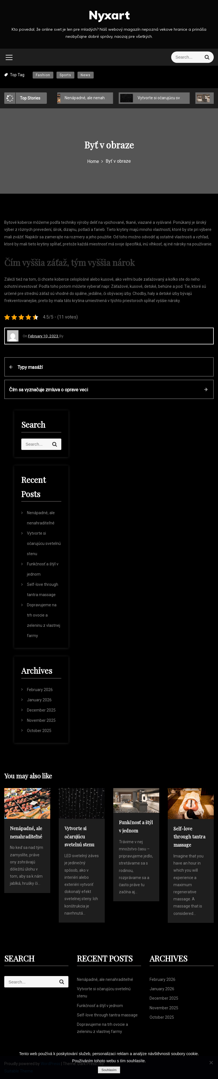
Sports (65, 75)
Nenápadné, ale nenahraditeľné (92, 98)
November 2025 (41, 720)
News (86, 75)
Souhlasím (108, 1070)
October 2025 (39, 730)
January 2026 (39, 700)
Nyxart (109, 14)
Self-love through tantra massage (107, 1015)
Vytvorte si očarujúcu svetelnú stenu (169, 98)
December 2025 (41, 710)
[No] (211, 1062)
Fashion (43, 75)
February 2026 (40, 689)
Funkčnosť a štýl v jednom (100, 1005)
